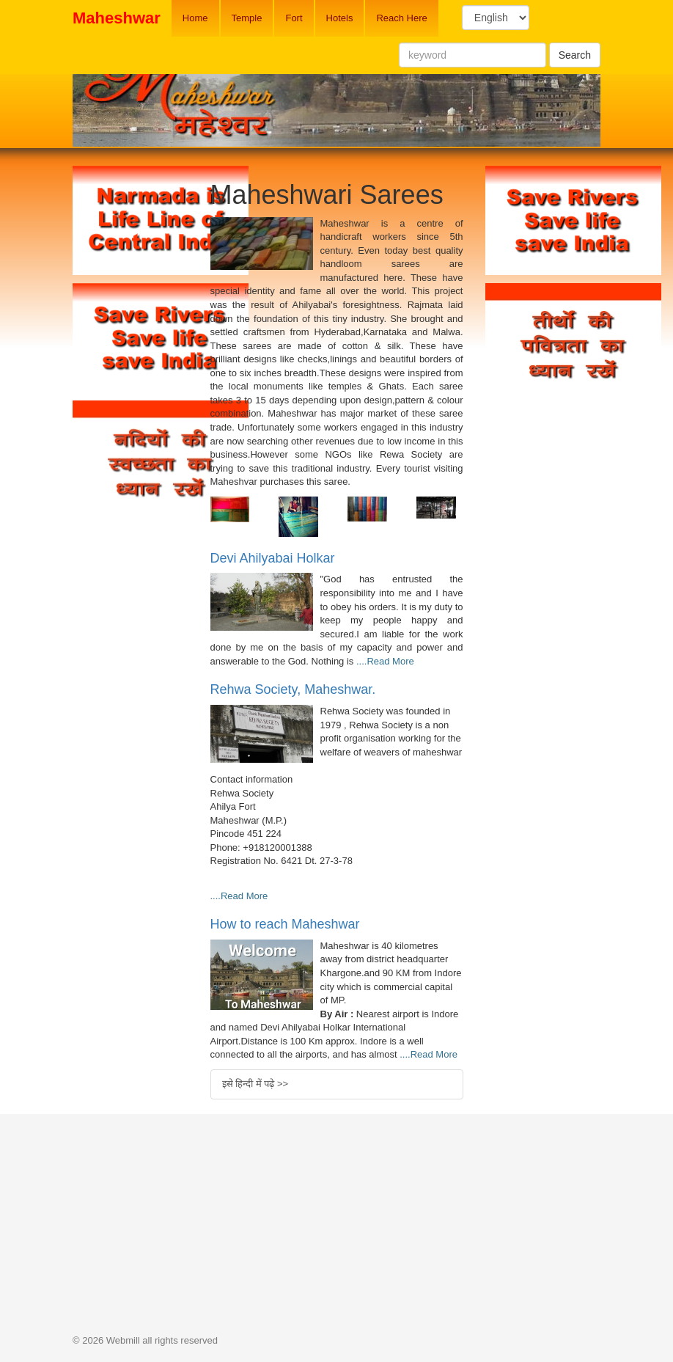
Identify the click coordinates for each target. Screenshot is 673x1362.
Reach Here (401, 17)
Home (195, 17)
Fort (293, 17)
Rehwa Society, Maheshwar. (293, 689)
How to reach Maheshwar (285, 924)
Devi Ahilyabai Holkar (272, 558)
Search (575, 55)
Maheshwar (117, 18)
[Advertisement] (130, 738)
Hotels (339, 17)
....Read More (385, 661)
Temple (247, 17)
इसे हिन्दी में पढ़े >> (255, 1083)
